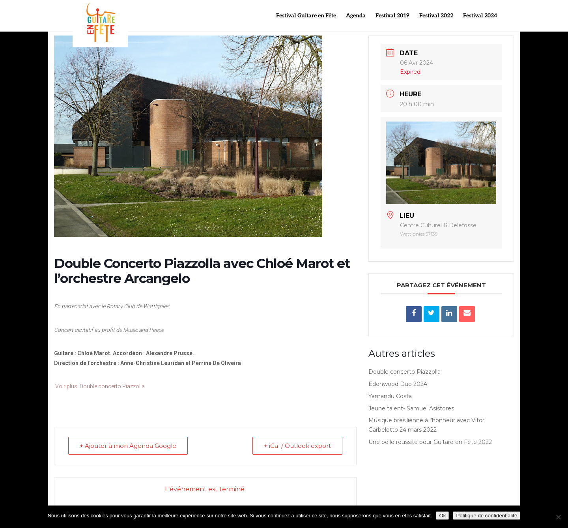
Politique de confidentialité (486, 516)
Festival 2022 (436, 16)
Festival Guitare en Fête (306, 16)
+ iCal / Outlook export (297, 445)
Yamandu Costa (390, 396)
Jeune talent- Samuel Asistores (411, 408)
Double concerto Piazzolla (404, 371)
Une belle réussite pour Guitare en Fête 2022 (430, 442)
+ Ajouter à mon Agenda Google (128, 445)
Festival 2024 (480, 16)
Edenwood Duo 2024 (397, 384)
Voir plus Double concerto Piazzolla (99, 386)
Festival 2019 (392, 16)
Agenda (356, 16)
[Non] (558, 517)
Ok (442, 516)
